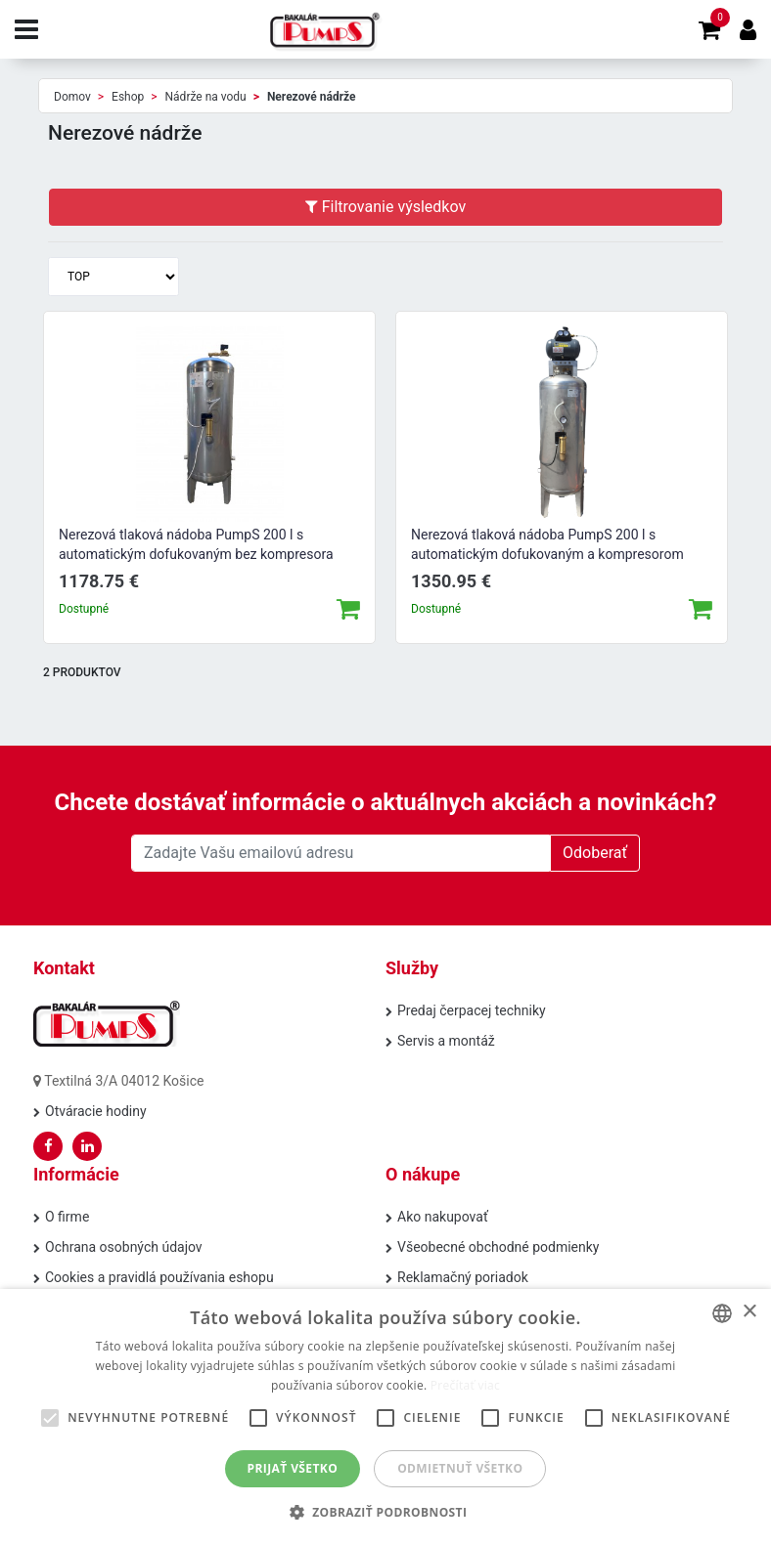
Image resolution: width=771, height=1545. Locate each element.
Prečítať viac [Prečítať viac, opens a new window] (465, 1385)
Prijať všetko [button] (293, 1468)
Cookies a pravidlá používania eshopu (159, 1277)
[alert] (385, 1417)
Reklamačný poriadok (462, 1277)
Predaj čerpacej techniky (471, 1010)
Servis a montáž (446, 1041)
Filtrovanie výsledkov (385, 206)
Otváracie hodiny (96, 1111)
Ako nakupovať (442, 1216)
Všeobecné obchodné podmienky (498, 1247)
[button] (386, 1512)
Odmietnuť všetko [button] (459, 1468)
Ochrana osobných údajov (124, 1247)
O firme (67, 1216)
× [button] (749, 1312)
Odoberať (595, 852)
